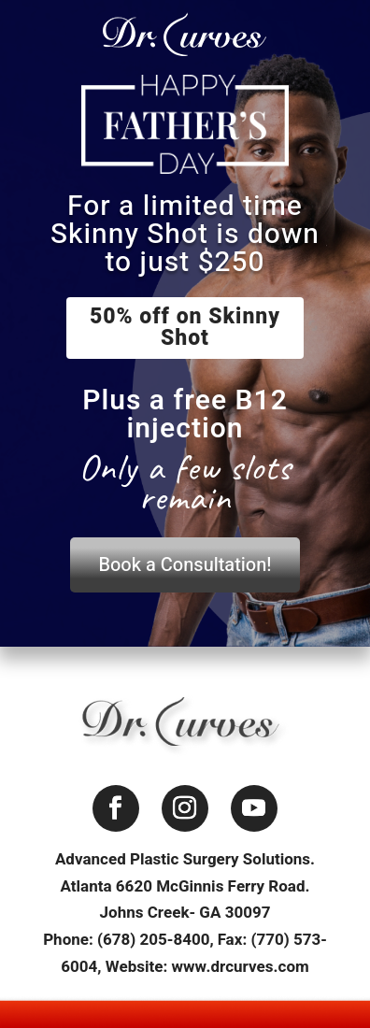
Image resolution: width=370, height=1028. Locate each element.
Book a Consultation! (184, 564)
